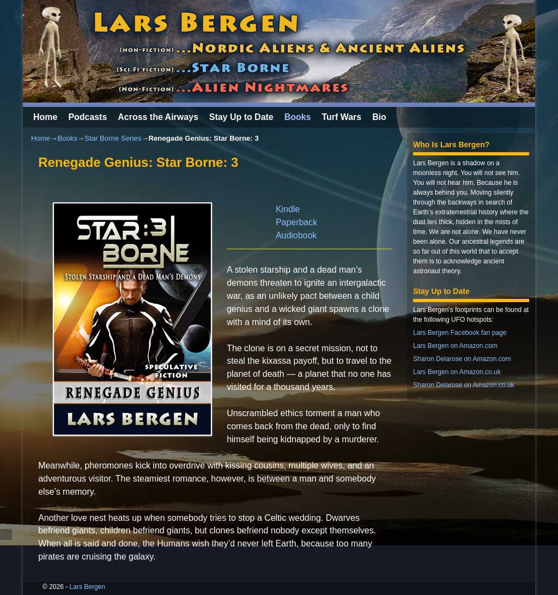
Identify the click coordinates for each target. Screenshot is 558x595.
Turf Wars (341, 117)
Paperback (296, 222)
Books (297, 117)
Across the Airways (158, 117)
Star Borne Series (112, 138)
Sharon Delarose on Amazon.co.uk (463, 385)
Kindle (288, 209)
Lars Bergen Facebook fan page (459, 332)
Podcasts (87, 117)
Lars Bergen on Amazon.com (455, 346)
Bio (379, 117)
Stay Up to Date (241, 117)
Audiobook (296, 235)
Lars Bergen (87, 587)
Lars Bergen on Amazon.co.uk (457, 372)
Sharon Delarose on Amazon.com (462, 359)
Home (45, 117)
